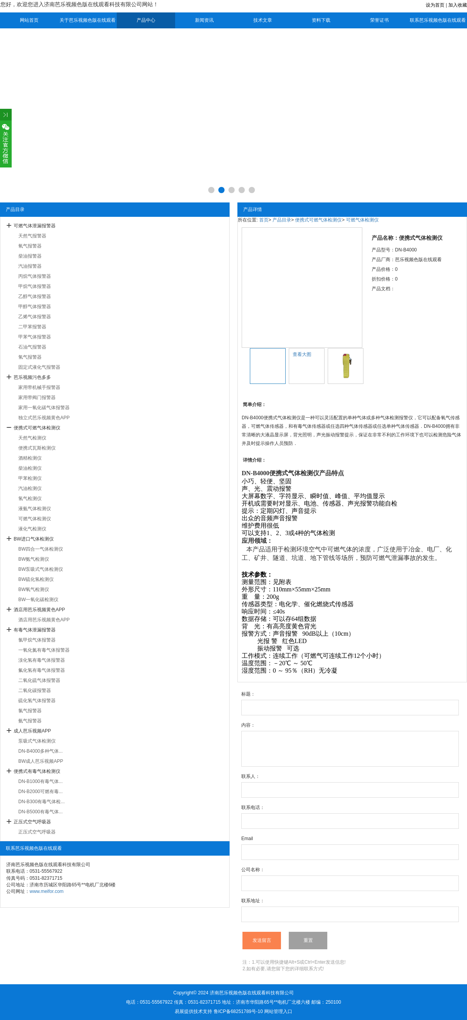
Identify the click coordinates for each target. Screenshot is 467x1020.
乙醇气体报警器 (34, 296)
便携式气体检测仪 (294, 473)
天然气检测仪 (32, 438)
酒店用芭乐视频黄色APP (39, 609)
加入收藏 (457, 5)
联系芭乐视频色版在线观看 (438, 20)
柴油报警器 (30, 256)
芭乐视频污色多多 (32, 377)
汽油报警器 (30, 266)
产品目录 (281, 220)
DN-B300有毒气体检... (41, 801)
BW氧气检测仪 (33, 589)
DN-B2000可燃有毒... (40, 791)
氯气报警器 (30, 710)
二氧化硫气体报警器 (39, 680)
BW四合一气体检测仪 (40, 549)
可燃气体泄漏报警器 (35, 225)
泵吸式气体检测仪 (37, 741)
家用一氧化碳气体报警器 (44, 407)
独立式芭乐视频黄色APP (44, 417)
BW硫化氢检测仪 (36, 579)
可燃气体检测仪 (34, 518)
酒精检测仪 (30, 458)
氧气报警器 (30, 246)
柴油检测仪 (30, 468)
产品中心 (146, 20)
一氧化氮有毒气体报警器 (44, 650)
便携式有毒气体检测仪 (37, 771)
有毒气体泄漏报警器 (35, 630)
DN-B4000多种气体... (40, 751)
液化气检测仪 (32, 529)
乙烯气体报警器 (34, 316)
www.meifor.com (46, 891)
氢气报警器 (30, 357)
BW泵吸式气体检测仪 (40, 569)
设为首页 (435, 5)
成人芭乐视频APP (32, 731)
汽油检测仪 (30, 488)
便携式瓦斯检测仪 (37, 448)
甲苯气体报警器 (34, 337)
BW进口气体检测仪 (34, 539)
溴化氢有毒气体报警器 (41, 660)
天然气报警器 (32, 236)
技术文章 (262, 20)
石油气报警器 (32, 347)
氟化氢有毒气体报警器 (41, 670)
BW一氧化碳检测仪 (38, 599)
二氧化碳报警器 (34, 690)
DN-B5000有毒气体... (40, 811)
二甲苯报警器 (32, 327)
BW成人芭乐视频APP (40, 761)
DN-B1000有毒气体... (40, 781)
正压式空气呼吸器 (32, 822)
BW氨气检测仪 (33, 559)
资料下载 (321, 20)
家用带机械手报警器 (39, 387)
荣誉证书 (379, 20)
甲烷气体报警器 (34, 286)
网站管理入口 (278, 1011)
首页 (264, 220)
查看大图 (302, 354)
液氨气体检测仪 (34, 508)
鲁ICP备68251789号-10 (238, 1011)
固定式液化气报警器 (39, 367)
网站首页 (29, 20)
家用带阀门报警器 (37, 397)
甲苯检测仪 (30, 478)
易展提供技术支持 (193, 1011)
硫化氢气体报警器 (37, 700)
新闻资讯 (204, 20)
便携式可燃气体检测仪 (37, 428)
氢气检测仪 (30, 498)
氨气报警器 (30, 721)
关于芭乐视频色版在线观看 (88, 20)
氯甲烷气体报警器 (37, 640)
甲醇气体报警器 (34, 306)
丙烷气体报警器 (34, 276)
